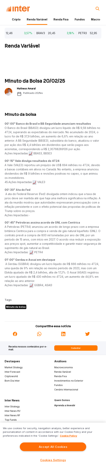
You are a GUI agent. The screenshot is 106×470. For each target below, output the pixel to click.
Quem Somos (62, 400)
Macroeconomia (63, 367)
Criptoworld (11, 376)
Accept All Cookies (53, 446)
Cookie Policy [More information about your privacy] (68, 435)
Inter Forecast (12, 371)
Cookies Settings (53, 460)
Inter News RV (12, 410)
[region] (53, 446)
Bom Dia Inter (12, 380)
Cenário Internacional (66, 389)
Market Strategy (14, 367)
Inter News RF (12, 415)
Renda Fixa (60, 19)
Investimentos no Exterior (68, 380)
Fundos (80, 19)
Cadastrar (76, 348)
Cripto (16, 19)
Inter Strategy (12, 406)
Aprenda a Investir (64, 405)
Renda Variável (37, 19)
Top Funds (11, 419)
